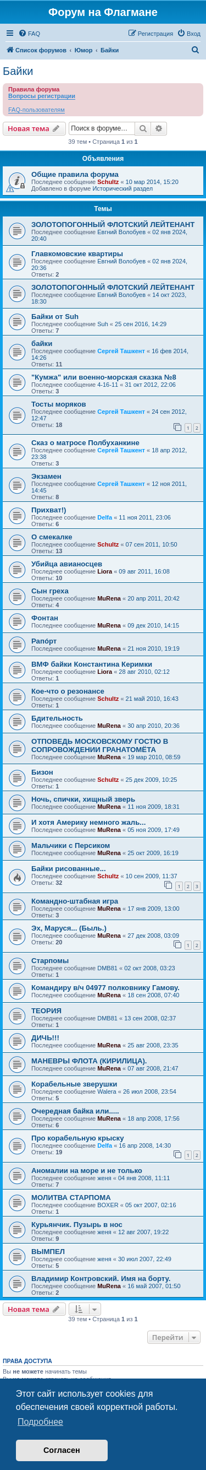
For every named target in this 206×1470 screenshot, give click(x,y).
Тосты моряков (58, 404)
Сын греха (50, 591)
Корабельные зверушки (74, 1084)
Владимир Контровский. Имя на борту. (100, 1278)
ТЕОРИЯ (46, 1011)
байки (41, 343)
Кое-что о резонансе (67, 691)
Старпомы (50, 960)
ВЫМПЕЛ (48, 1251)
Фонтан (44, 618)
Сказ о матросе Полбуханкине (85, 443)
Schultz (108, 182)
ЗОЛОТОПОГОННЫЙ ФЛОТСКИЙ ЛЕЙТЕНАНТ (112, 224)
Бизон (42, 772)
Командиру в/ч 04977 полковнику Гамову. (105, 987)
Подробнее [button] (40, 1421)
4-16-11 (107, 384)
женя (104, 1178)
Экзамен (46, 476)
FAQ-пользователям (36, 109)
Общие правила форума (75, 174)
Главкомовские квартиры (77, 254)
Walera (106, 1091)
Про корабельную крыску (77, 1138)
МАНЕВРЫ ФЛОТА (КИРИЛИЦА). (89, 1061)
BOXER (108, 1205)
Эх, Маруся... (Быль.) (69, 928)
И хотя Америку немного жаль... (88, 822)
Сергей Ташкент (121, 351)
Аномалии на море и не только (86, 1170)
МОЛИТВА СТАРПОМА (71, 1197)
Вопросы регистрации (41, 96)
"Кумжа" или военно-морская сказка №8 (103, 377)
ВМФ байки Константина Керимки (91, 664)
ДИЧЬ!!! (45, 1038)
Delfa (104, 517)
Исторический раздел (122, 188)
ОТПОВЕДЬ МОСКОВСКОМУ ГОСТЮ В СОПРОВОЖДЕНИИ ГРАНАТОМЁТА (99, 745)
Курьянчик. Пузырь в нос (77, 1224)
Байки (18, 71)
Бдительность (57, 718)
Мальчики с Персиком (70, 845)
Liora (104, 571)
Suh (102, 324)
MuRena (109, 598)
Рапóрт (44, 641)
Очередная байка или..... (75, 1111)
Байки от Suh (55, 316)
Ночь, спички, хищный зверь (83, 799)
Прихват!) (48, 510)
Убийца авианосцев (66, 564)
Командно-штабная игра (74, 901)
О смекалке (52, 537)
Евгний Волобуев (121, 232)
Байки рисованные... (68, 868)
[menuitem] (29, 33)
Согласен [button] (61, 1450)
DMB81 (107, 968)
